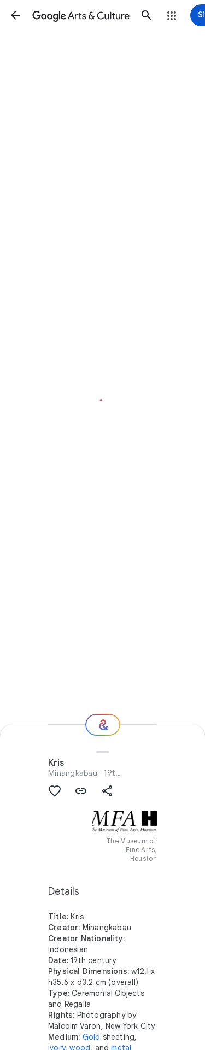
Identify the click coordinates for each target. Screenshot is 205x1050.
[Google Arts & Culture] (81, 15)
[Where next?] (102, 725)
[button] (15, 15)
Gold (92, 1037)
